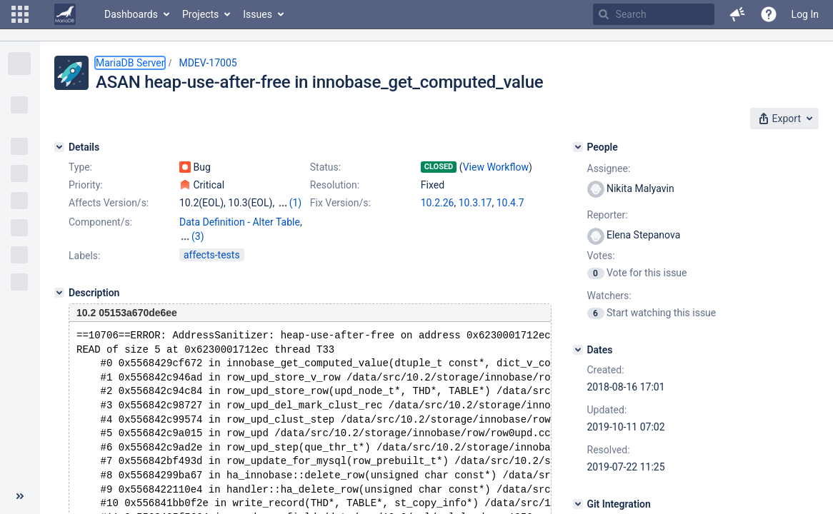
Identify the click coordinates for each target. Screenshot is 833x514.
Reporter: (607, 215)
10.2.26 (437, 202)
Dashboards (131, 14)
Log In (805, 14)
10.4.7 (510, 202)
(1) (295, 202)
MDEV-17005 (207, 63)
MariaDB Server (130, 63)
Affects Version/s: (109, 202)
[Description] (59, 293)
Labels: (84, 255)
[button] (20, 14)
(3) (197, 236)
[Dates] (578, 350)
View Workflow (496, 167)
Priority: (86, 185)
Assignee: (609, 168)
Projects (200, 14)
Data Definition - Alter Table (239, 222)
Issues (257, 14)
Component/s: (100, 222)
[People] (578, 147)
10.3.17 (475, 202)
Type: (80, 167)
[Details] (59, 147)
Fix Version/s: (340, 202)
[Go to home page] (65, 14)
